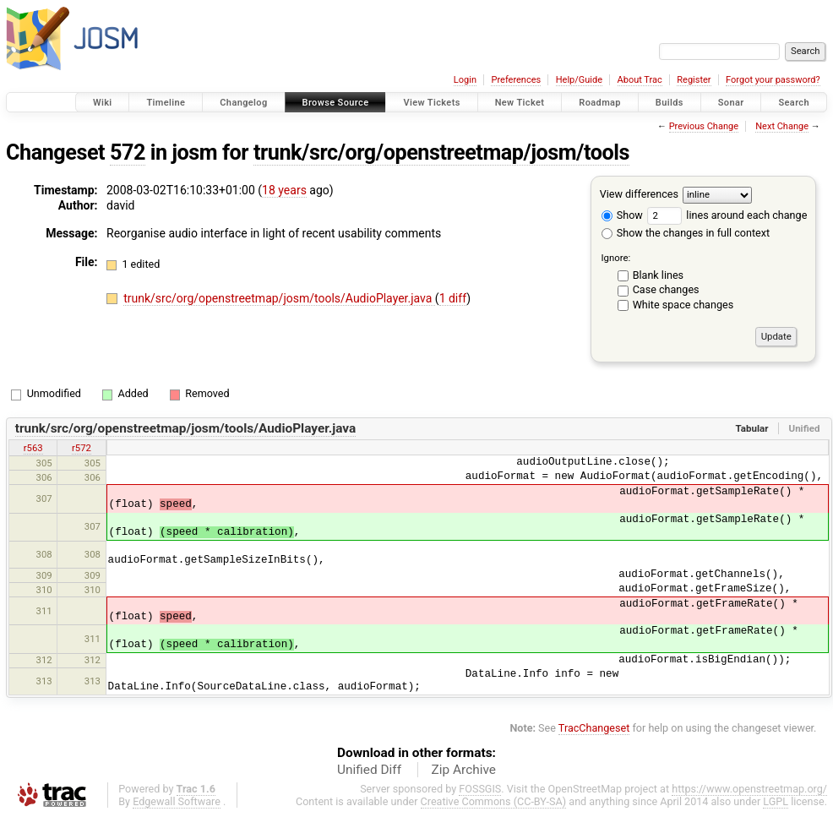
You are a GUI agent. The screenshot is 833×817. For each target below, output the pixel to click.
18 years (284, 190)
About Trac (640, 79)
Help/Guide (579, 79)
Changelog (243, 102)
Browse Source (335, 102)
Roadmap (600, 102)
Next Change (781, 126)
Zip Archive (464, 769)
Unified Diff (369, 769)
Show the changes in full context (686, 232)
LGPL (775, 801)
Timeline (165, 102)
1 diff (453, 298)
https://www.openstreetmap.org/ (749, 788)
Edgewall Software (176, 801)
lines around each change (727, 215)
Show (622, 215)
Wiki (102, 102)
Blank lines (658, 275)
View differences (639, 194)
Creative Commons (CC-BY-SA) (494, 801)
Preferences (516, 79)
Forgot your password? (773, 79)
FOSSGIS (480, 788)
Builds (669, 102)
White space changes (683, 304)
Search (793, 102)
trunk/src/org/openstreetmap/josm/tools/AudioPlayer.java (279, 298)
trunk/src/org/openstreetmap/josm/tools (441, 152)
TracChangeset (594, 728)
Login (465, 79)
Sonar (731, 102)
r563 (33, 448)
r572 (81, 448)
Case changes (666, 289)
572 (127, 152)
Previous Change (703, 126)
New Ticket (520, 102)
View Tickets (431, 102)
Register (693, 79)
